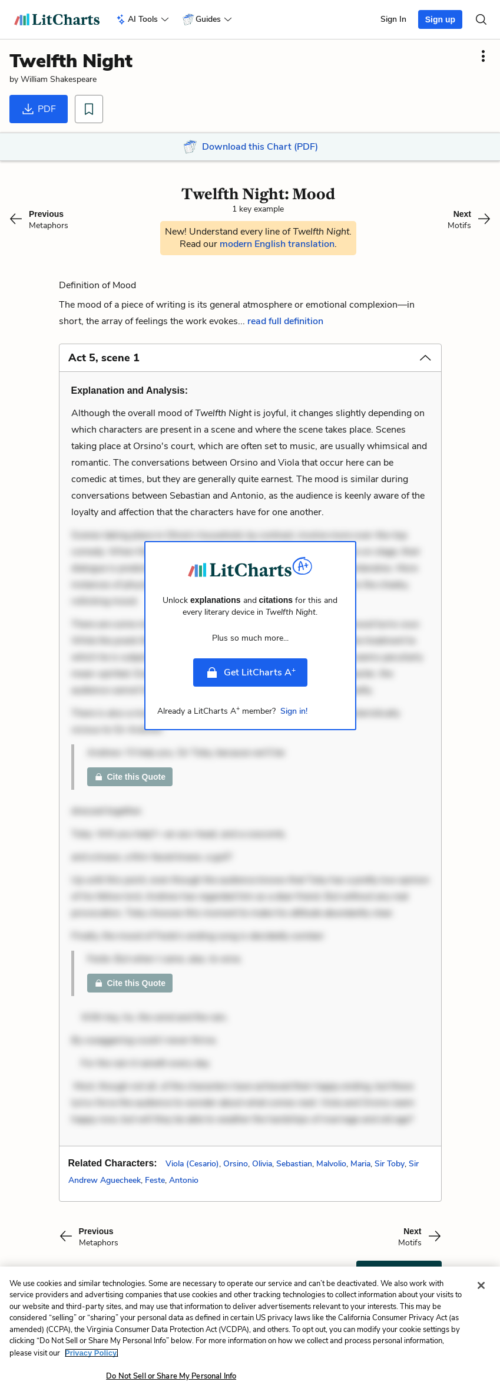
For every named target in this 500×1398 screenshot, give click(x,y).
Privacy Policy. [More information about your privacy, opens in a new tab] (91, 1352)
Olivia (262, 1163)
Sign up (440, 19)
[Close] (481, 1285)
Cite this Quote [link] (130, 777)
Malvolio (331, 1163)
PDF (38, 109)
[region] (250, 1332)
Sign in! (293, 711)
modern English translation (277, 244)
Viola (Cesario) (192, 1163)
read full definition (285, 321)
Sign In (393, 19)
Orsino (235, 1163)
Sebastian (294, 1163)
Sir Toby (390, 1163)
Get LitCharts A (250, 672)
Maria (360, 1163)
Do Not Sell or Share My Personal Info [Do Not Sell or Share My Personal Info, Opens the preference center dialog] (171, 1376)
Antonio (183, 1180)
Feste (155, 1180)
